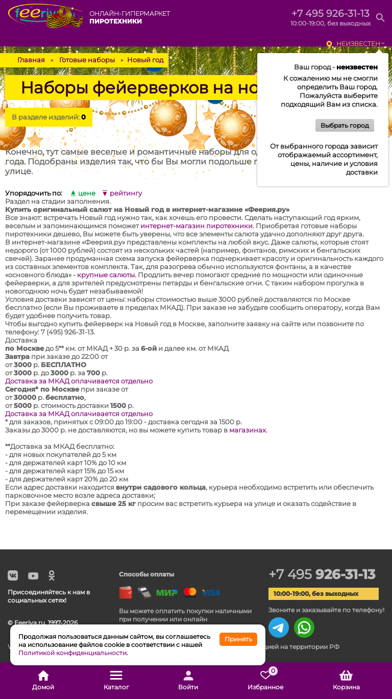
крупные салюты (106, 275)
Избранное (265, 680)
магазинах (247, 430)
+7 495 (321, 574)
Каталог (116, 680)
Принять (238, 639)
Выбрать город (345, 125)
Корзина (346, 680)
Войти (188, 680)
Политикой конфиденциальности (72, 653)
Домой (43, 680)
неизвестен (358, 43)
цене (86, 193)
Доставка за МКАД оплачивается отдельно (79, 381)
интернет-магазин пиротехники (196, 226)
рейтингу (126, 193)
